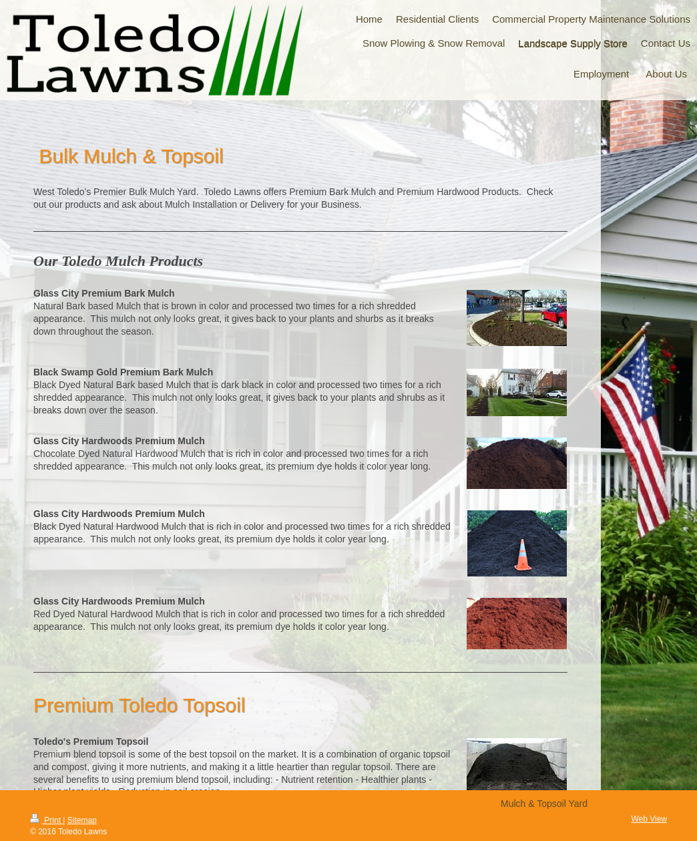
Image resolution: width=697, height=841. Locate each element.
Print (46, 820)
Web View (649, 819)
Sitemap (82, 820)
